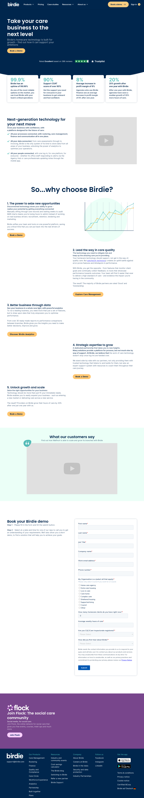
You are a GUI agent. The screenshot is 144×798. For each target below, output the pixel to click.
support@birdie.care (15, 762)
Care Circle (33, 776)
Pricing (41, 4)
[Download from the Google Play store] (127, 766)
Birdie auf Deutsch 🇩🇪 (126, 788)
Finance (32, 766)
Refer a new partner (59, 778)
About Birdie (78, 758)
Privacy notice (123, 777)
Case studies (53, 4)
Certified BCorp (124, 784)
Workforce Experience (38, 780)
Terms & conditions (125, 773)
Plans (31, 795)
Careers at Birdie (80, 762)
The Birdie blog (57, 771)
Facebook (99, 758)
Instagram (99, 762)
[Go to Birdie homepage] (15, 755)
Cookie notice (123, 780)
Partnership (34, 787)
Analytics (33, 784)
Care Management (37, 758)
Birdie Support (57, 782)
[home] (13, 4)
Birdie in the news (80, 766)
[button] (29, 4)
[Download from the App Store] (127, 761)
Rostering (33, 762)
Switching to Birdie (59, 775)
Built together (34, 791)
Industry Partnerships (82, 776)
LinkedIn (98, 766)
